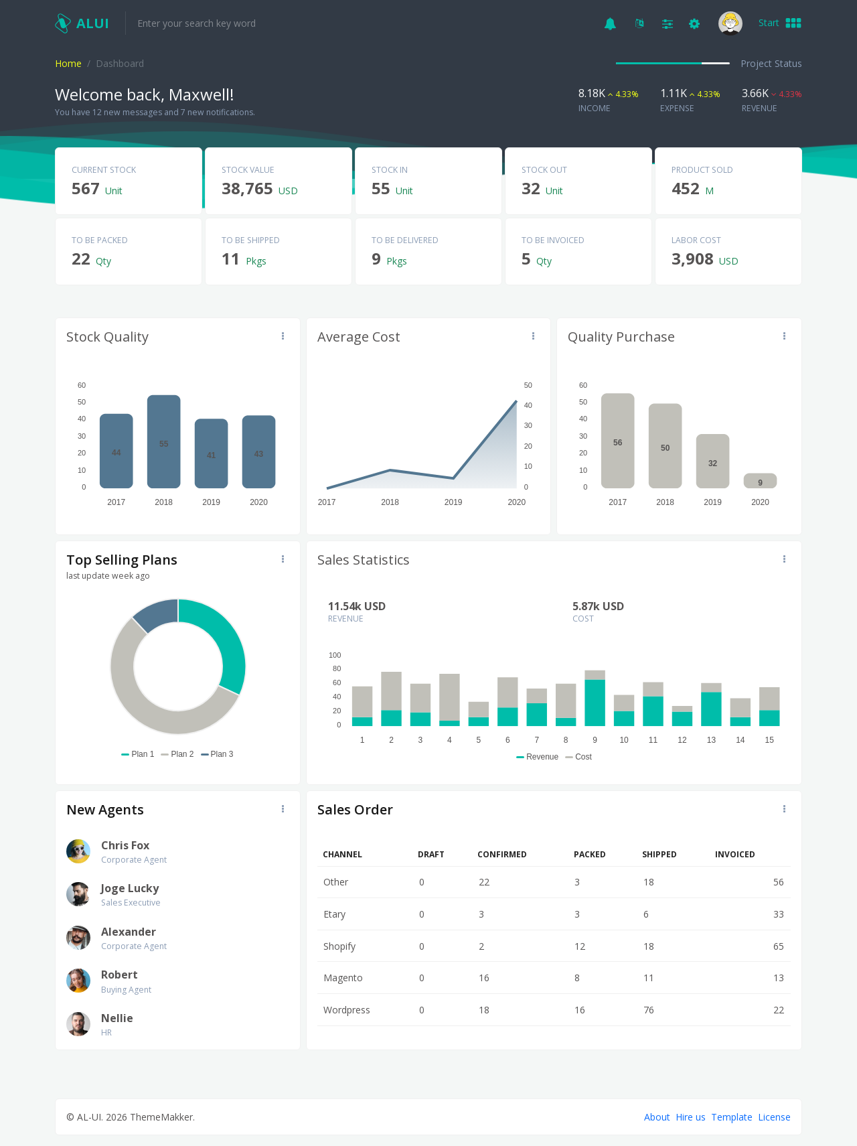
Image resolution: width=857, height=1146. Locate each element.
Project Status (771, 63)
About (657, 1117)
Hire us (691, 1117)
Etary (334, 914)
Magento (343, 977)
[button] (610, 23)
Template (732, 1117)
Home (68, 63)
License (774, 1117)
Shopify (339, 946)
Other (335, 881)
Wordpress (346, 1009)
